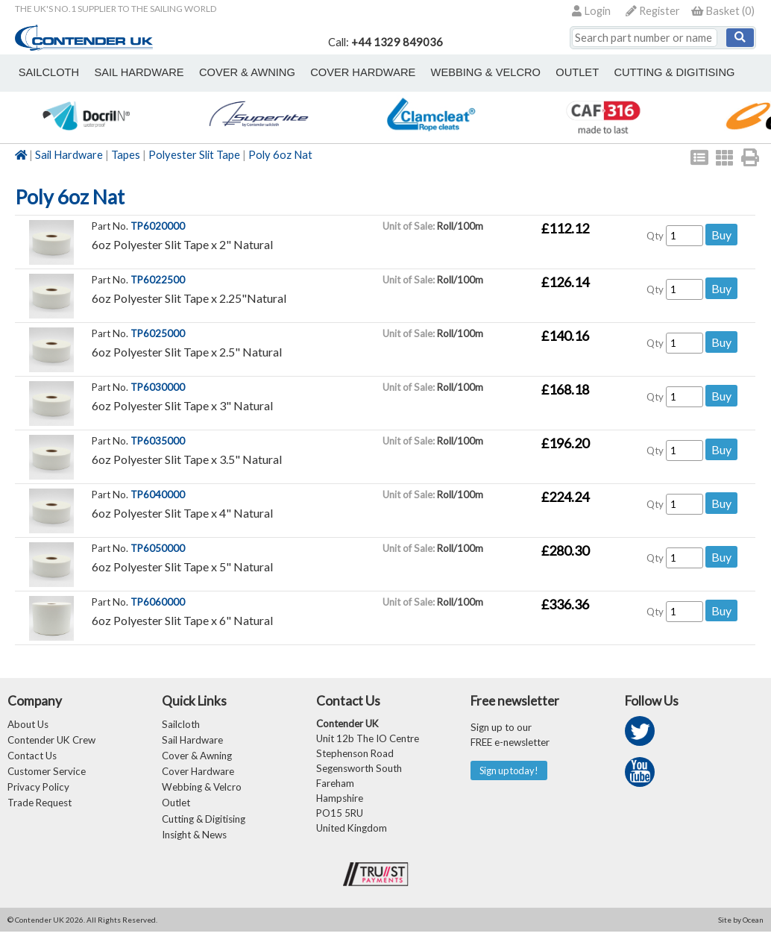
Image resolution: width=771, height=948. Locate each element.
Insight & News (194, 850)
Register (653, 10)
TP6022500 (157, 280)
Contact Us (32, 761)
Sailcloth (181, 725)
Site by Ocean (741, 936)
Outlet (176, 814)
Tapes (125, 154)
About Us (27, 725)
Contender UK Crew (51, 743)
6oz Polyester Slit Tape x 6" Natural (182, 620)
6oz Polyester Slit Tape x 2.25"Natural (189, 298)
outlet (531, 72)
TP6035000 (157, 441)
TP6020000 (157, 226)
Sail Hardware (69, 154)
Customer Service (46, 779)
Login (591, 10)
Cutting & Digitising (619, 72)
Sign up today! (513, 771)
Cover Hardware (198, 779)
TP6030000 (157, 387)
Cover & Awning (197, 761)
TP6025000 (157, 333)
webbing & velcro (448, 72)
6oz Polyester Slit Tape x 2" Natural (182, 244)
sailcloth (44, 72)
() (723, 10)
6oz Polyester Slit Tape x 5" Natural (182, 566)
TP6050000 (157, 548)
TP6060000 (157, 602)
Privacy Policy (38, 797)
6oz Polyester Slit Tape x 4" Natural (182, 513)
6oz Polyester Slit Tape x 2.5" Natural (187, 352)
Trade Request (39, 814)
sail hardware (126, 72)
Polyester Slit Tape (194, 154)
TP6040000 (157, 494)
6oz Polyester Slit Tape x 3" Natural (182, 405)
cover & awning (226, 72)
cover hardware (333, 72)
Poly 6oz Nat (280, 154)
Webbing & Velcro (202, 797)
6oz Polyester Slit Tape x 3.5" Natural (187, 459)
